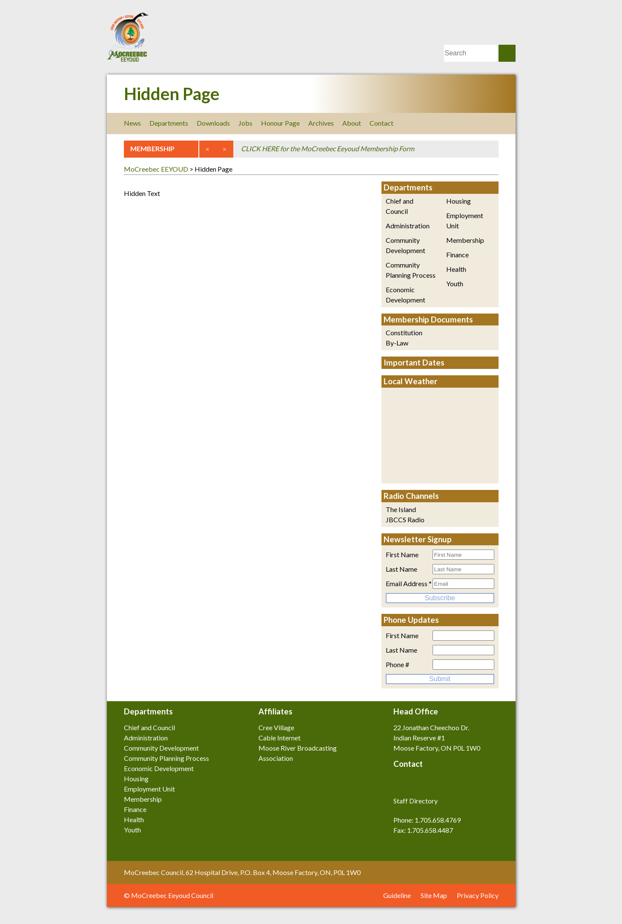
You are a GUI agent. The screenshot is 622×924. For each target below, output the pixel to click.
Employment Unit (464, 220)
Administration (408, 226)
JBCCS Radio (405, 519)
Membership (465, 240)
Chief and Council (399, 206)
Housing (458, 201)
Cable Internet (279, 738)
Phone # (397, 664)
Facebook (435, 123)
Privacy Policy (478, 895)
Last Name (401, 569)
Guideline (397, 895)
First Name (402, 554)
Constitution (404, 332)
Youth (454, 283)
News (132, 123)
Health (456, 269)
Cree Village (276, 727)
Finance (457, 254)
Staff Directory (415, 801)
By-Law (397, 343)
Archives (321, 123)
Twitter (454, 123)
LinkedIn (474, 123)
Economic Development (405, 294)
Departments (168, 123)
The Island (401, 509)
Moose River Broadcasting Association (297, 753)
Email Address (409, 583)
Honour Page (280, 123)
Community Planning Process (411, 270)
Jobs (245, 123)
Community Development (405, 245)
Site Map (434, 895)
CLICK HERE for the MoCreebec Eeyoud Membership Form (327, 148)
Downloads (213, 123)
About (351, 123)
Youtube (493, 123)
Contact (381, 123)
